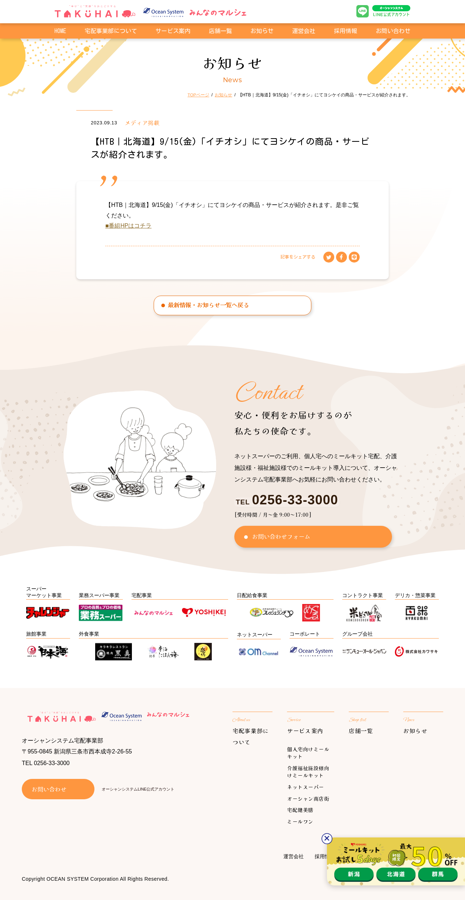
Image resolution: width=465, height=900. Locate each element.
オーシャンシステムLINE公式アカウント (138, 789)
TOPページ (198, 94)
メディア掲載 (142, 122)
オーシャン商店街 (308, 798)
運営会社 (303, 32)
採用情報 (345, 32)
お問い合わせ (393, 32)
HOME (60, 32)
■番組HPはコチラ (128, 226)
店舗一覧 (220, 32)
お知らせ (262, 32)
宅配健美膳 (300, 809)
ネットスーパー (305, 787)
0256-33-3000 (52, 764)
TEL (285, 502)
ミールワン (300, 821)
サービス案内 (305, 730)
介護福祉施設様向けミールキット (308, 771)
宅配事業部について (111, 32)
